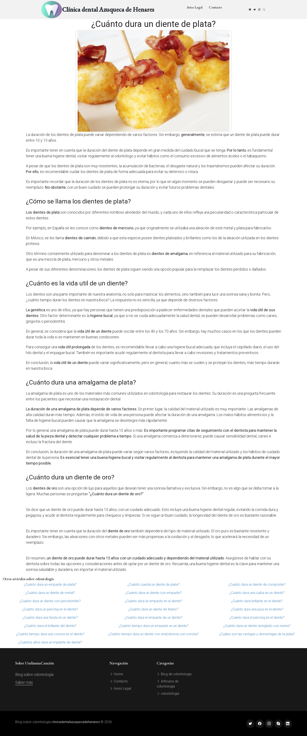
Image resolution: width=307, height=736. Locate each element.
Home (116, 674)
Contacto (215, 7)
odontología (168, 694)
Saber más (24, 682)
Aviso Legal (194, 7)
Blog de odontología (174, 674)
